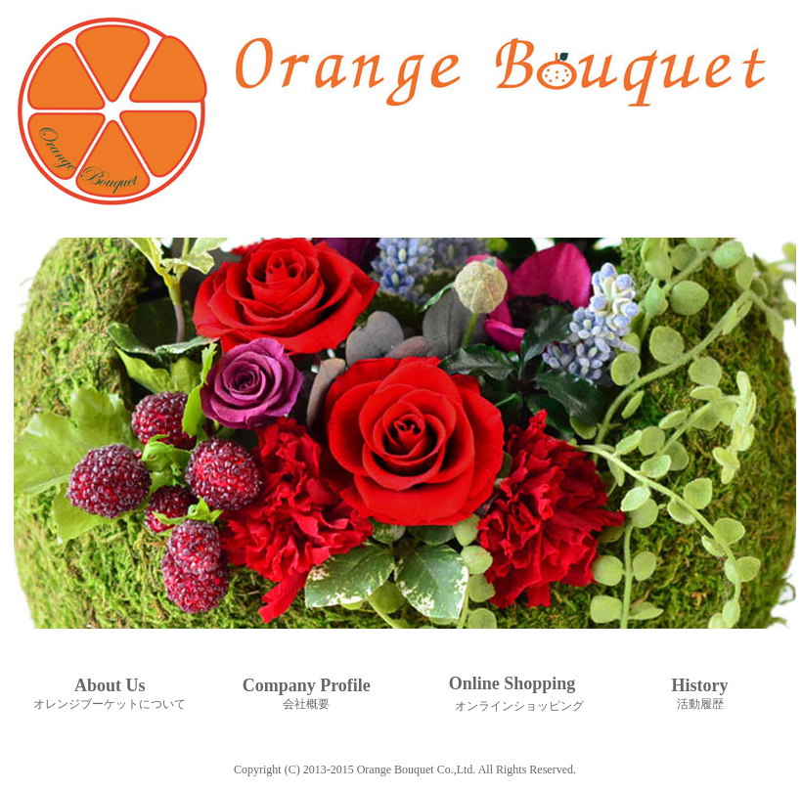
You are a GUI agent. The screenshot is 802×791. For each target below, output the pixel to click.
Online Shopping (512, 683)
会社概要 (306, 704)
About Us (110, 685)
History (700, 685)
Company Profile (307, 685)
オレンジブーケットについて (109, 704)
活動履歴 (700, 704)
